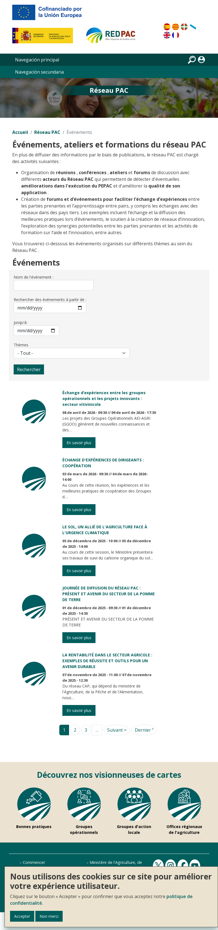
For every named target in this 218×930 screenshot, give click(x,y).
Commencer (34, 862)
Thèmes (21, 345)
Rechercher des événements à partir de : (50, 299)
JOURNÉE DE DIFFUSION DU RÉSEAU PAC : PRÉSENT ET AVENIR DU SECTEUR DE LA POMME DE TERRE (108, 593)
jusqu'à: (20, 322)
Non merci (49, 916)
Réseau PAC (47, 132)
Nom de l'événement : (33, 277)
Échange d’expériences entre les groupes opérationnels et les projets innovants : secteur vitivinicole (104, 398)
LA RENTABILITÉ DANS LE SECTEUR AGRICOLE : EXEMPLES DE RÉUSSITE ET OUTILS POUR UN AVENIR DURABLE (107, 660)
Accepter (22, 916)
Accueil (20, 132)
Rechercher (29, 369)
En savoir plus (79, 442)
